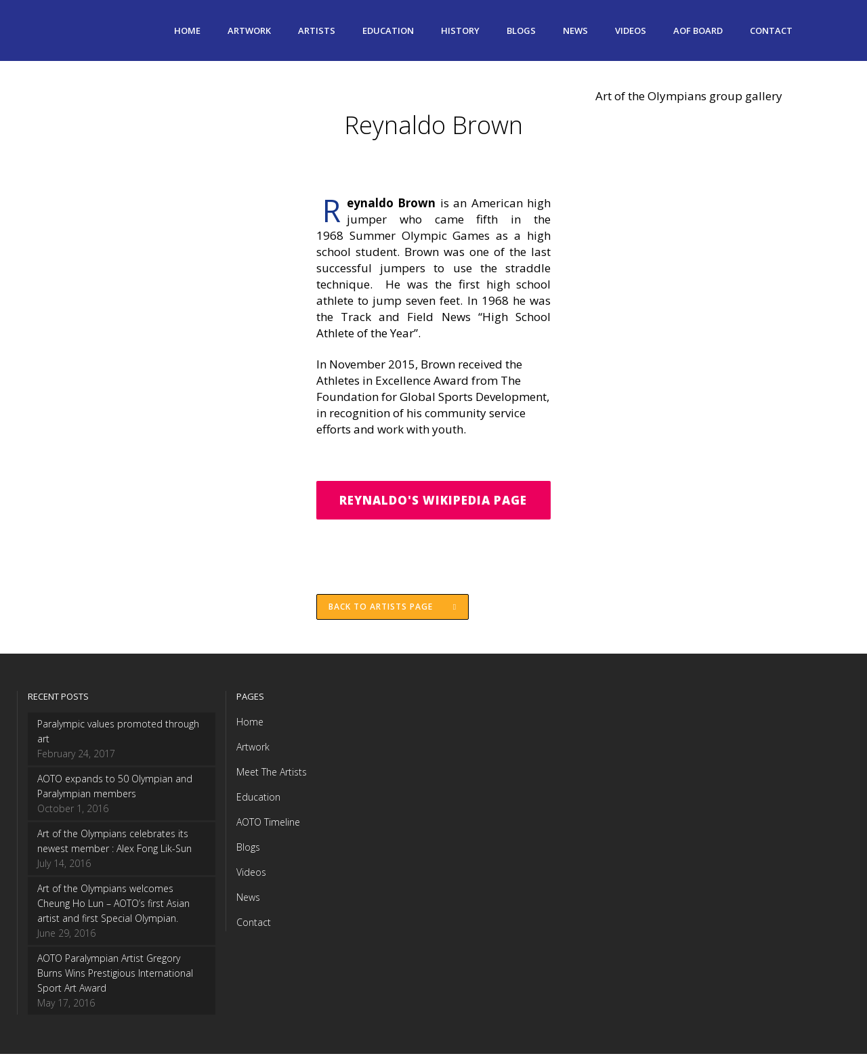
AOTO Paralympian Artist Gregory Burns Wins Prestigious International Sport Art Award (115, 977)
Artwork (253, 750)
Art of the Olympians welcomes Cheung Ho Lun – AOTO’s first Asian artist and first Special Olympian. (113, 907)
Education (258, 801)
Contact (253, 926)
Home (249, 725)
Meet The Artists (271, 775)
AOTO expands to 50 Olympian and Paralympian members (114, 790)
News (248, 901)
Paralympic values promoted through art (118, 735)
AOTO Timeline (268, 826)
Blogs (248, 851)
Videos (251, 876)
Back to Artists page (393, 610)
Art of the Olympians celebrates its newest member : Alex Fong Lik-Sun (114, 845)
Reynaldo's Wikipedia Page (433, 501)
